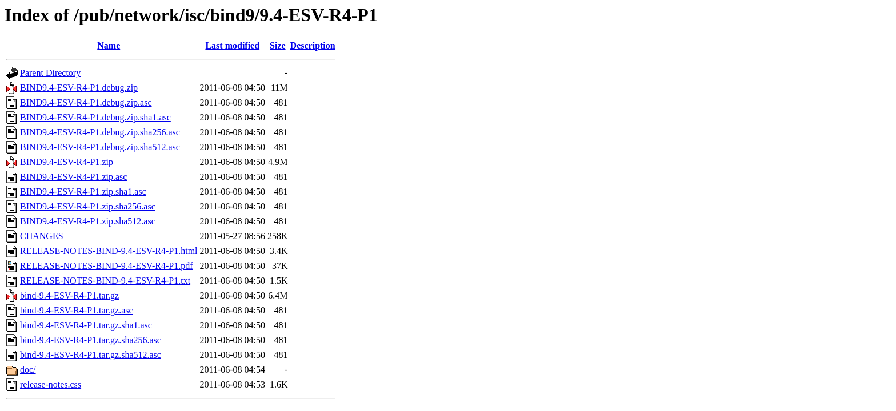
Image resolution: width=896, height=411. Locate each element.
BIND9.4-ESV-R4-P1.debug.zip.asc (86, 102)
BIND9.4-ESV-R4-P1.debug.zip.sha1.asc (95, 117)
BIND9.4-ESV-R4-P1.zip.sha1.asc (83, 191)
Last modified (232, 45)
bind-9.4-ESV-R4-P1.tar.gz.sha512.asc (90, 355)
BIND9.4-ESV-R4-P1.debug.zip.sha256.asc (100, 132)
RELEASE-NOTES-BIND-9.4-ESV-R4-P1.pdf (106, 266)
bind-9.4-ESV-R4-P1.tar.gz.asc (76, 310)
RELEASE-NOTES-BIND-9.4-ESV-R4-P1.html (109, 251)
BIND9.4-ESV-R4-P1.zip (66, 162)
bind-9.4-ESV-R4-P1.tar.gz (69, 295)
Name (108, 45)
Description (312, 45)
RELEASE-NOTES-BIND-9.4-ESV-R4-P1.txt (105, 280)
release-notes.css (50, 384)
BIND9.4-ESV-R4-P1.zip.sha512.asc (87, 221)
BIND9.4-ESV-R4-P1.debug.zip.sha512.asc (100, 147)
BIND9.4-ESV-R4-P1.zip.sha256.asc (87, 206)
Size (278, 45)
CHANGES (41, 236)
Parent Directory (50, 73)
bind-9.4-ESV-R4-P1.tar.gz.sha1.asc (86, 325)
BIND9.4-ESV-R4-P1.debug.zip (79, 87)
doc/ (28, 369)
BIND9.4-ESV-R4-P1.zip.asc (73, 177)
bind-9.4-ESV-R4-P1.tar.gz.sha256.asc (90, 340)
